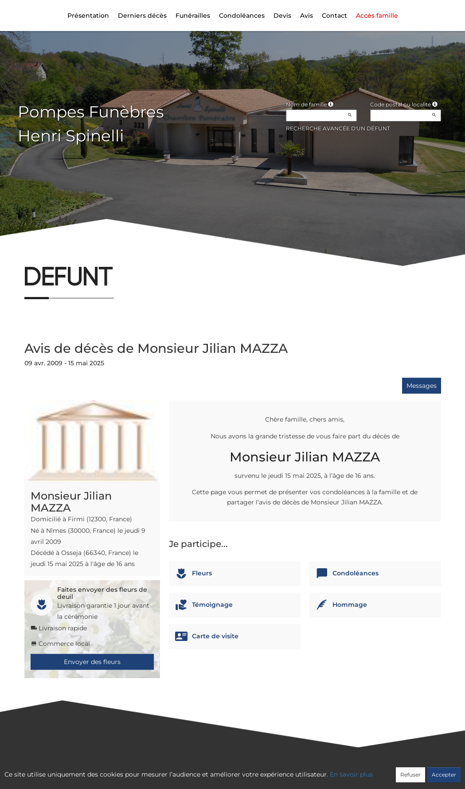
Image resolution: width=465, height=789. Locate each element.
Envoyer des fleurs (92, 662)
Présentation (88, 16)
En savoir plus (351, 774)
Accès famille (377, 16)
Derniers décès (142, 16)
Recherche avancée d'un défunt (338, 128)
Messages (421, 386)
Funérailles (193, 16)
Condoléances (242, 16)
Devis (282, 16)
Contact (334, 16)
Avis (306, 16)
